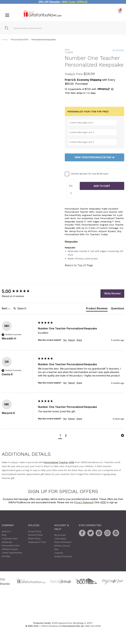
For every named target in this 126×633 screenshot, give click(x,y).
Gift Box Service (62, 546)
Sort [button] (6, 308)
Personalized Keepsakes (44, 39)
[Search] (25, 308)
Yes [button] (65, 340)
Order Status (60, 538)
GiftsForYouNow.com (51, 626)
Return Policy (34, 538)
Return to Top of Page (79, 265)
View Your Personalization (94, 157)
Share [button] (79, 340)
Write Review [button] (112, 293)
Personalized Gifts (20, 39)
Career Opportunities (12, 553)
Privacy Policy (35, 531)
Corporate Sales (10, 538)
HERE (103, 502)
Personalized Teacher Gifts (58, 462)
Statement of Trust (37, 542)
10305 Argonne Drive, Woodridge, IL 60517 (72, 623)
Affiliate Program (10, 549)
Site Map (6, 556)
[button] (60, 436)
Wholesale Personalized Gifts (11, 544)
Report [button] (71, 340)
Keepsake (71, 241)
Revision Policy (35, 535)
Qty (71, 186)
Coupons (58, 553)
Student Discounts (63, 556)
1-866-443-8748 (92, 626)
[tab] (97, 309)
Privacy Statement (84, 502)
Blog (4, 535)
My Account (60, 535)
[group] (19, 291)
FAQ (56, 549)
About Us (6, 531)
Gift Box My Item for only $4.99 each (89, 173)
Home (5, 39)
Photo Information (63, 542)
